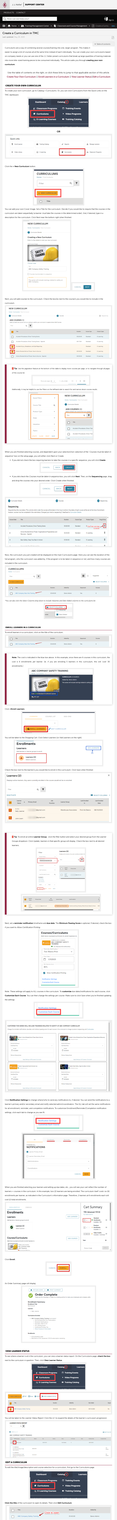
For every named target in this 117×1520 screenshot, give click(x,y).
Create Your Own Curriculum (21, 76)
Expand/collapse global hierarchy (5, 25)
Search (4, 19)
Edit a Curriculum (101, 76)
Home (12, 26)
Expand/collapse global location (113, 24)
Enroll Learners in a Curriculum (53, 76)
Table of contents (103, 44)
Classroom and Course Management (70, 26)
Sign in (111, 20)
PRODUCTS (9, 13)
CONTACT (20, 13)
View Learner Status (81, 76)
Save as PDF (113, 37)
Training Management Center (35, 26)
